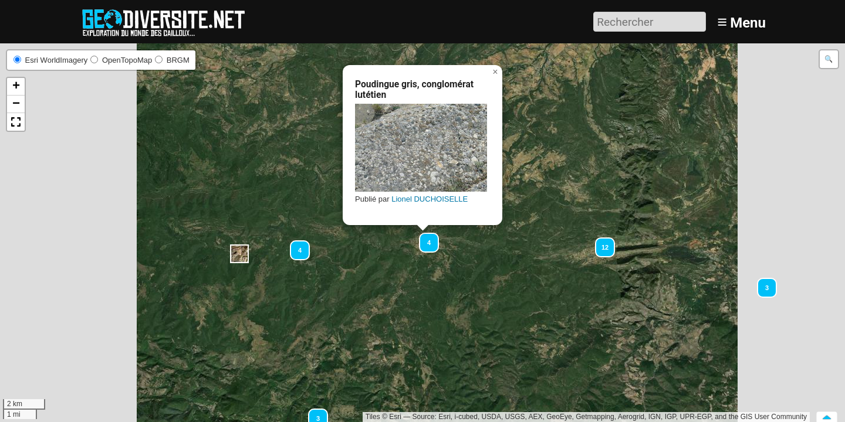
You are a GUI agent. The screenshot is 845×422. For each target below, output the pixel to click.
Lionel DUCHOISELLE (429, 199)
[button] (239, 253)
